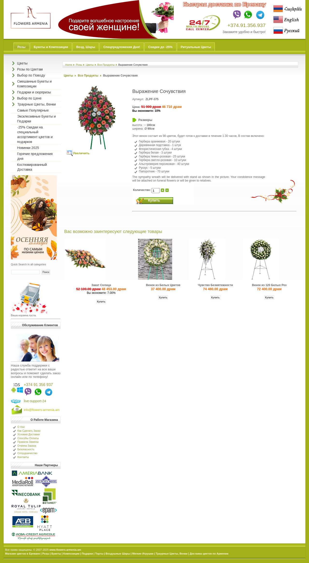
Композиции (71, 553)
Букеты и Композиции (51, 47)
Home (68, 64)
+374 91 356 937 (38, 385)
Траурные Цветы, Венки (172, 553)
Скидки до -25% (160, 47)
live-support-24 (35, 401)
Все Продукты (106, 64)
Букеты (56, 553)
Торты (99, 553)
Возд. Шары (85, 47)
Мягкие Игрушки (143, 553)
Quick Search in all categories (28, 264)
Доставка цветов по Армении (209, 553)
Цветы (90, 64)
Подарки (87, 553)
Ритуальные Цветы (196, 47)
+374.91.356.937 (246, 25)
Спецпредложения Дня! (121, 47)
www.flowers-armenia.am (65, 549)
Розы (21, 47)
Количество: (142, 190)
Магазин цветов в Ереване (22, 553)
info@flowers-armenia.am (41, 410)
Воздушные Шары (118, 553)
